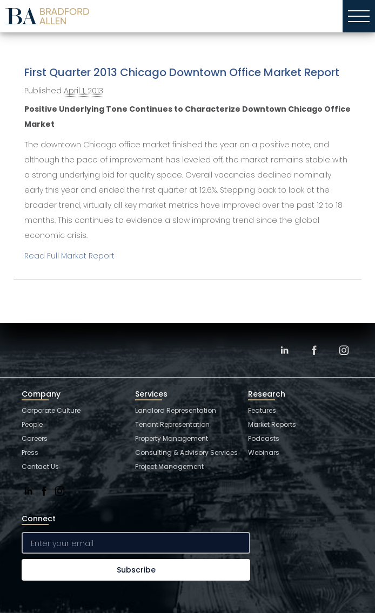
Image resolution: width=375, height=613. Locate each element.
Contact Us (40, 466)
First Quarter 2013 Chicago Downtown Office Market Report (181, 72)
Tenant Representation (172, 424)
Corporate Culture (51, 410)
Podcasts (263, 438)
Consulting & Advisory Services (186, 452)
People (32, 424)
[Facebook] (314, 348)
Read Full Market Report (69, 255)
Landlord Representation (175, 410)
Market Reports (272, 424)
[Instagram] (343, 348)
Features (262, 410)
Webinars (263, 452)
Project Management (169, 466)
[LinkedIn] (284, 348)
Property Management (171, 438)
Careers (35, 438)
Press (30, 452)
